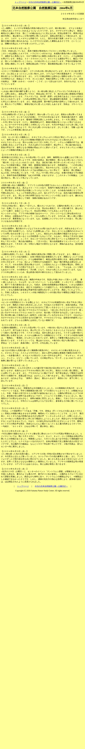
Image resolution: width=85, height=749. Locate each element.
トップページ (20, 2)
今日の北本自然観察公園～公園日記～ (45, 2)
